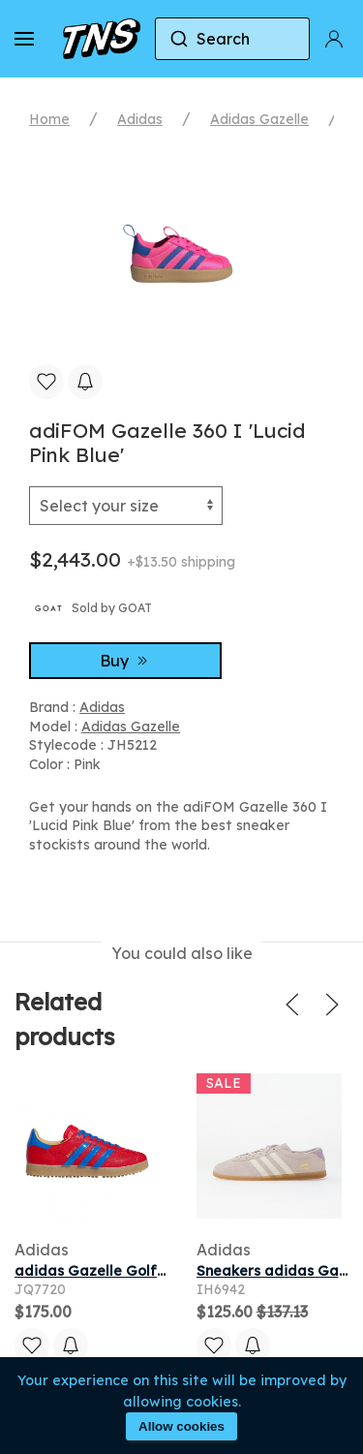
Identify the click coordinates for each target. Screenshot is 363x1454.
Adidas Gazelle (259, 119)
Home (49, 119)
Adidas (140, 119)
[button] (24, 38)
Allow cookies (181, 1426)
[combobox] (232, 38)
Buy (126, 660)
